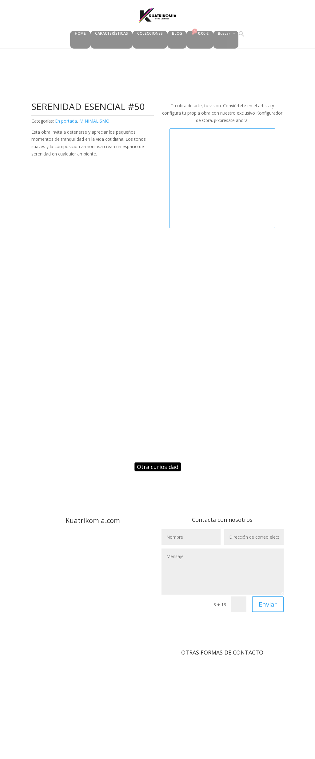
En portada (66, 121)
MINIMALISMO (94, 121)
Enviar (268, 604)
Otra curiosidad (157, 466)
